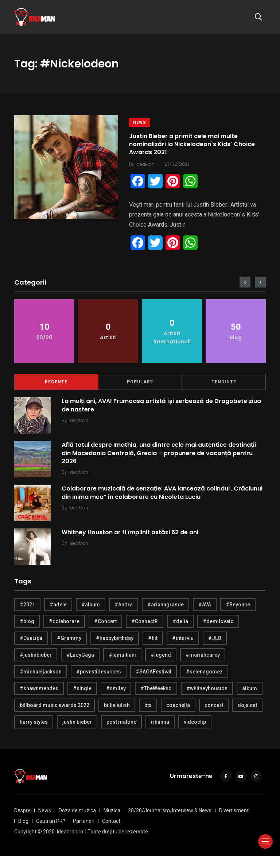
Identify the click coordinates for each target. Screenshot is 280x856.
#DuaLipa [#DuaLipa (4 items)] (31, 638)
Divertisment (234, 810)
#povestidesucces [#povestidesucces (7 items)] (98, 672)
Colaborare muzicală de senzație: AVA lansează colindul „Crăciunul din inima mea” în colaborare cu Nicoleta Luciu (162, 492)
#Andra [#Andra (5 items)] (123, 604)
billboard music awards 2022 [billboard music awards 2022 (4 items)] (54, 705)
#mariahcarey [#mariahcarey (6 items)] (203, 655)
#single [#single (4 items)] (82, 688)
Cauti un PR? (50, 821)
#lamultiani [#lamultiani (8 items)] (122, 655)
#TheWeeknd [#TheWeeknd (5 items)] (156, 688)
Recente (56, 381)
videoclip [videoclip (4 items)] (195, 722)
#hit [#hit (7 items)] (153, 638)
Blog (23, 821)
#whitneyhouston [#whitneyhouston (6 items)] (207, 688)
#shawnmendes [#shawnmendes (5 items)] (39, 688)
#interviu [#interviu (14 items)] (183, 638)
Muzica (112, 810)
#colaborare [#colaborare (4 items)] (64, 621)
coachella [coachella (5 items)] (178, 705)
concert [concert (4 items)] (214, 705)
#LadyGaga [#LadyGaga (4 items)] (80, 655)
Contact (111, 821)
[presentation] (245, 282)
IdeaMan (78, 420)
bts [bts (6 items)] (148, 705)
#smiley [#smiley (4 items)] (116, 688)
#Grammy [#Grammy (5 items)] (69, 638)
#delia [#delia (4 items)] (180, 621)
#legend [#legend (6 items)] (161, 655)
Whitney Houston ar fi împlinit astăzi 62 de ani (130, 532)
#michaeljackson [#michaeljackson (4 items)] (41, 672)
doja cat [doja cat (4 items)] (247, 705)
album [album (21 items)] (249, 688)
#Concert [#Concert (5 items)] (105, 621)
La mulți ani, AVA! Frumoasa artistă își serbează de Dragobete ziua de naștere (161, 405)
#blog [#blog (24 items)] (27, 621)
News (139, 122)
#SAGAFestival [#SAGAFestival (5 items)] (153, 672)
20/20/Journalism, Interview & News (169, 810)
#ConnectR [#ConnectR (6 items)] (144, 621)
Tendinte (223, 381)
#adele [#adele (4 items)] (58, 604)
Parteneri (83, 821)
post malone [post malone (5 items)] (121, 722)
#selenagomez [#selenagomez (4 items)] (204, 672)
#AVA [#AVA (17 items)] (204, 604)
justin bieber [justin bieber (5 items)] (77, 722)
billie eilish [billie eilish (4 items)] (117, 705)
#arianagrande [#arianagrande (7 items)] (165, 604)
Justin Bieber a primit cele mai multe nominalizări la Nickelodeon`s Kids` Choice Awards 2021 (192, 144)
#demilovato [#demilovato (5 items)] (218, 621)
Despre (22, 810)
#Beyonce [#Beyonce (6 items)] (238, 604)
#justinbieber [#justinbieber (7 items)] (36, 655)
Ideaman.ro (70, 831)
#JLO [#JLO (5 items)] (214, 638)
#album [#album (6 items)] (90, 604)
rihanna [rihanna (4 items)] (160, 722)
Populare (140, 381)
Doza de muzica (77, 810)
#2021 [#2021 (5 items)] (27, 604)
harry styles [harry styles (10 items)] (34, 722)
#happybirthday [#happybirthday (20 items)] (114, 638)
